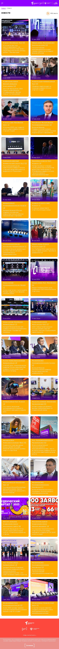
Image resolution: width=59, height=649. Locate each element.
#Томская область (12, 562)
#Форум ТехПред (37, 42)
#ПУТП (20, 42)
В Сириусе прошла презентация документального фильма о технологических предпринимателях (14, 251)
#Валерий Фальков (48, 42)
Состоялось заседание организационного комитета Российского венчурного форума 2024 (14, 409)
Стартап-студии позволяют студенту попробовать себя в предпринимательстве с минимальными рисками (42, 610)
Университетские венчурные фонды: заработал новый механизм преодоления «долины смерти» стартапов (14, 448)
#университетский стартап (11, 163)
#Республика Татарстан (39, 161)
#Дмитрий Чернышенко (10, 83)
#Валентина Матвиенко (39, 401)
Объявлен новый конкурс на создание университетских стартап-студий (41, 88)
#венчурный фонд (8, 440)
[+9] (44, 246)
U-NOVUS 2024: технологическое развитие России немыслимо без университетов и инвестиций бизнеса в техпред (14, 368)
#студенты (35, 163)
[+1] (42, 487)
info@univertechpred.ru (29, 635)
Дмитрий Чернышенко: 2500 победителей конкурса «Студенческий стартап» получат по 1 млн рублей (13, 91)
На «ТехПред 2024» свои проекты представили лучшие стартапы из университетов (44, 250)
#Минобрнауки (13, 42)
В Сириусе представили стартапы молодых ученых (41, 209)
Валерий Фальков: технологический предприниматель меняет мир (42, 571)
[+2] (45, 442)
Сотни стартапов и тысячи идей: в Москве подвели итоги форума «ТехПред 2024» (15, 291)
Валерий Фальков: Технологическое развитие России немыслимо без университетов (41, 370)
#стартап (6, 42)
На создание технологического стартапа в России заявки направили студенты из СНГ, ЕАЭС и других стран (44, 531)
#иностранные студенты (10, 526)
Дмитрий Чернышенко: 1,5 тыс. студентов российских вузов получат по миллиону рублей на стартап (14, 531)
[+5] (47, 45)
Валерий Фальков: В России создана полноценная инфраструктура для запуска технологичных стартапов (13, 213)
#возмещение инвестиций (11, 161)
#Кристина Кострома (38, 45)
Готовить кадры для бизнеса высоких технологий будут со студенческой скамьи (42, 408)
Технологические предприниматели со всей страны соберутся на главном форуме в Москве (42, 50)
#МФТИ (34, 605)
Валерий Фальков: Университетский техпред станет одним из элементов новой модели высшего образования (44, 130)
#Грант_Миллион (8, 86)
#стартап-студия (37, 81)
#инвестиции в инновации (17, 360)
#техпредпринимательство (40, 124)
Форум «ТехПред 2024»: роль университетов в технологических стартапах (44, 289)
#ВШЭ (4, 484)
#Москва (23, 285)
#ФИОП (5, 124)
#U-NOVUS (6, 360)
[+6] (50, 124)
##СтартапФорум (8, 603)
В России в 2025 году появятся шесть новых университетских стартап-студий (13, 129)
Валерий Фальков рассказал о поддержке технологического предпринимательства (42, 491)
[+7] (24, 42)
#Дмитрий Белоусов (9, 482)
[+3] (16, 324)
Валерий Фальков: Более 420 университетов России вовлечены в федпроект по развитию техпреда (15, 329)
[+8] (45, 404)
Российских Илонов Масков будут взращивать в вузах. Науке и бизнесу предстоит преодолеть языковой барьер (14, 490)
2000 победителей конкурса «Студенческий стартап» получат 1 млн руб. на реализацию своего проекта (44, 329)
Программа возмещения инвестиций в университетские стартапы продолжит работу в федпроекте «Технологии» (14, 168)
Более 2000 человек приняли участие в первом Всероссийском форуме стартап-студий (15, 609)
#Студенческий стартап (10, 81)
